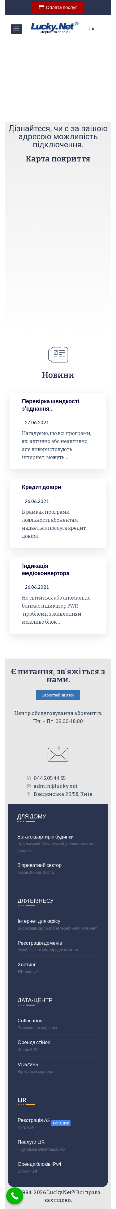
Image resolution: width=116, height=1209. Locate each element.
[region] (58, 78)
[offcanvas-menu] (16, 29)
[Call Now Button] (14, 1195)
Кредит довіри (41, 486)
